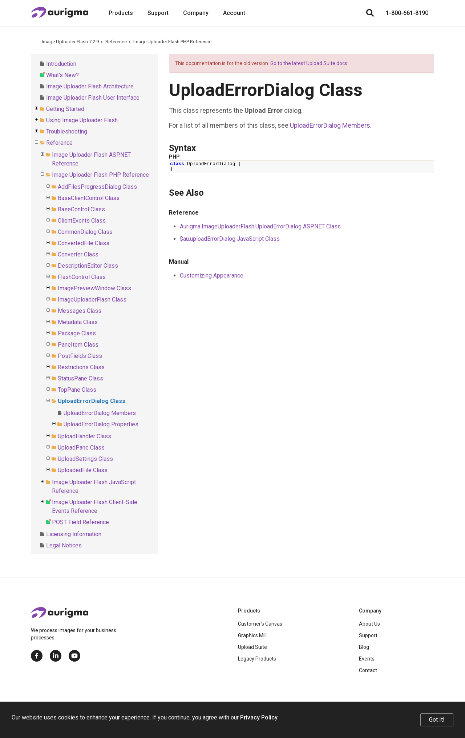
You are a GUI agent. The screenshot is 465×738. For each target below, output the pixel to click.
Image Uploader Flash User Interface (93, 97)
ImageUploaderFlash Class (92, 299)
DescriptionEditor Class (88, 265)
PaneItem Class (78, 344)
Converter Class (78, 254)
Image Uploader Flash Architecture (90, 86)
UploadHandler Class (84, 436)
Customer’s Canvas (260, 624)
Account (234, 12)
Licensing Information (73, 534)
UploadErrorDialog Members (100, 413)
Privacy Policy (259, 717)
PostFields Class (80, 355)
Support (158, 12)
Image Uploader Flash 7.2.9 (70, 41)
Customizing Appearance (211, 275)
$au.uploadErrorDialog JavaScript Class (230, 238)
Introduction (61, 63)
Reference (116, 41)
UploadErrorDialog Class (91, 401)
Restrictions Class (81, 367)
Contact (368, 670)
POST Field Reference (80, 522)
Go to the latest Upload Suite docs (308, 63)
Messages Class (79, 310)
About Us (369, 624)
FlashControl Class (82, 277)
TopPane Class (77, 389)
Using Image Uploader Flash (82, 120)
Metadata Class (78, 322)
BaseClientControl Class (89, 198)
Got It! (437, 719)
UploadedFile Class (83, 470)
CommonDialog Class (85, 231)
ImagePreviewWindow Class (94, 288)
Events (367, 659)
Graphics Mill (252, 635)
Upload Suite (252, 647)
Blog (364, 647)
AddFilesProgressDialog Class (97, 186)
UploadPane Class (81, 447)
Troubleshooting (66, 131)
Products (121, 12)
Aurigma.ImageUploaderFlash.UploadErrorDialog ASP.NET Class (260, 226)
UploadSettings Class (85, 458)
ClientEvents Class (82, 220)
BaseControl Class (81, 209)
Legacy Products (257, 659)
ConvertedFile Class (83, 243)
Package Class (77, 333)
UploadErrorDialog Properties (101, 424)
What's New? (62, 75)
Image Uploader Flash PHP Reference (172, 41)
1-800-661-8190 (407, 12)
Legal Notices (64, 545)
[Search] (370, 13)
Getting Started (65, 108)
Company (196, 12)
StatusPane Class (80, 378)
